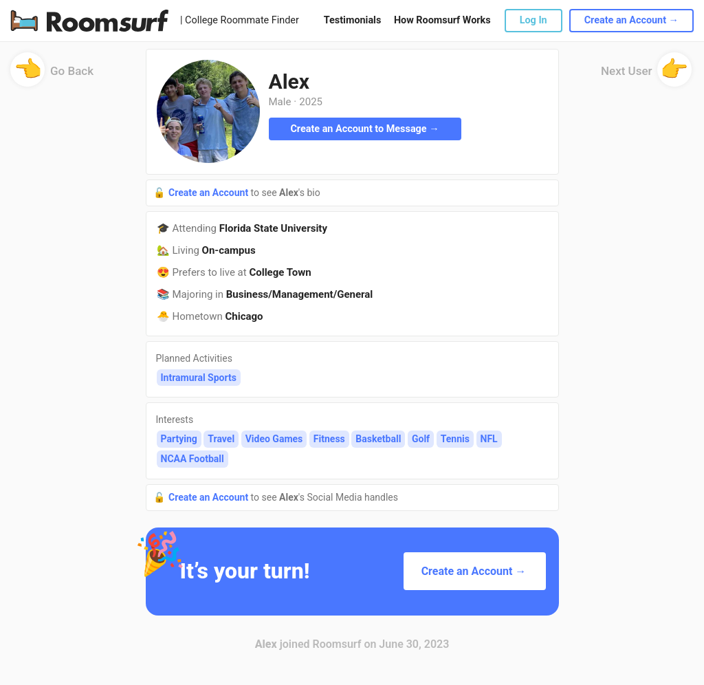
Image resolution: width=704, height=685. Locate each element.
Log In (533, 20)
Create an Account (209, 192)
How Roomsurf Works (442, 20)
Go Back (52, 75)
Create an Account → (631, 20)
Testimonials (352, 20)
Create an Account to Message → (364, 129)
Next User (646, 75)
